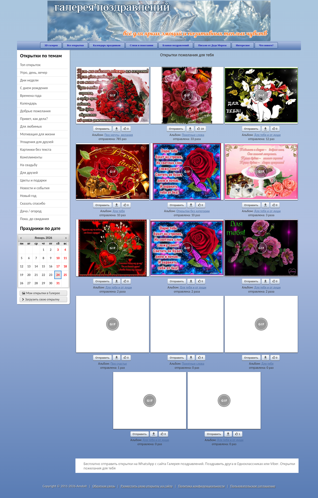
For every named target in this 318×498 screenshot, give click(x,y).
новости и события (34, 188)
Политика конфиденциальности (201, 486)
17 (58, 266)
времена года (30, 95)
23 (50, 275)
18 (65, 266)
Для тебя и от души (267, 135)
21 (36, 275)
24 (58, 275)
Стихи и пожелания (141, 45)
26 (21, 283)
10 (58, 258)
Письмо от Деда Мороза (212, 45)
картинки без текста (35, 149)
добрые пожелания (35, 111)
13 (28, 266)
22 (43, 275)
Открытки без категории (193, 211)
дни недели (29, 80)
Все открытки (75, 45)
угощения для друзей (36, 142)
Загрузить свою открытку (40, 299)
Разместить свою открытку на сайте (147, 486)
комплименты (31, 157)
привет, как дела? (34, 118)
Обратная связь (103, 486)
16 (50, 266)
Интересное (243, 45)
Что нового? (266, 45)
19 (21, 275)
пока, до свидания (34, 219)
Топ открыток (30, 65)
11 (65, 258)
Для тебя (119, 211)
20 (28, 275)
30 (50, 283)
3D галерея (51, 45)
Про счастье (119, 363)
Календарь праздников (106, 45)
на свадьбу (28, 165)
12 (21, 266)
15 (43, 266)
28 (36, 283)
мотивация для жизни (37, 134)
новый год (28, 195)
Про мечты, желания (118, 135)
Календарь (28, 103)
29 (43, 283)
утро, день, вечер (33, 72)
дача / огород (31, 211)
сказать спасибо (32, 203)
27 (28, 283)
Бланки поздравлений (176, 45)
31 (58, 283)
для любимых (31, 126)
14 (36, 266)
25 (65, 275)
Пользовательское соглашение (252, 486)
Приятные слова (193, 135)
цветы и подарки (33, 180)
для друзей (29, 172)
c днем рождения (34, 88)
